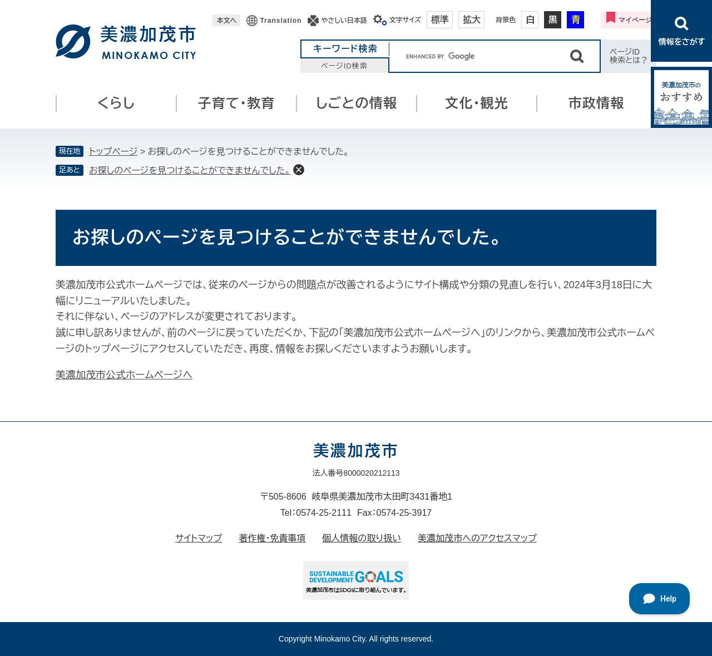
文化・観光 (476, 103)
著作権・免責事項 (272, 538)
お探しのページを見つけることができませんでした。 (189, 170)
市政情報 (596, 103)
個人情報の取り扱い (361, 538)
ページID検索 (344, 66)
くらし (116, 103)
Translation (280, 20)
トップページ (113, 151)
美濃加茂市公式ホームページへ (124, 375)
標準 (440, 19)
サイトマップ (198, 538)
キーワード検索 (345, 48)
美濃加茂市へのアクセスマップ (477, 538)
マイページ (635, 20)
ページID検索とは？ (629, 56)
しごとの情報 (356, 103)
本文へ (226, 20)
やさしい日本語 (344, 20)
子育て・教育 (236, 103)
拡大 (472, 19)
